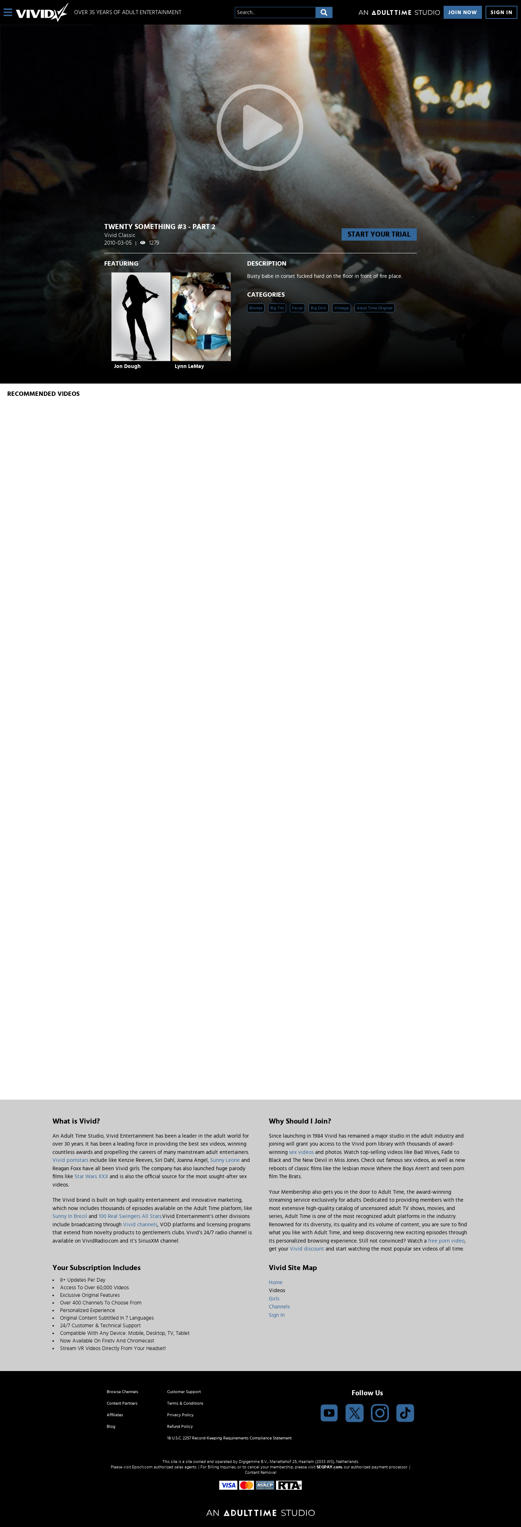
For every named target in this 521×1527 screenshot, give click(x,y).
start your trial (379, 234)
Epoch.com (142, 1467)
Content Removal (260, 1472)
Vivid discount (307, 1249)
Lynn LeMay (189, 366)
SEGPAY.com (329, 1467)
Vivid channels (140, 1224)
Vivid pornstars (70, 1160)
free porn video (446, 1241)
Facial (297, 308)
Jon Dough (127, 366)
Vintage (341, 308)
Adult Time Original (375, 308)
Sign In (501, 12)
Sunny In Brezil (69, 1216)
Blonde (255, 308)
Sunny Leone (225, 1160)
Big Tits (277, 308)
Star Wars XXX (91, 1176)
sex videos (301, 1152)
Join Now (462, 12)
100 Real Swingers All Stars (130, 1216)
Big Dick (318, 308)
